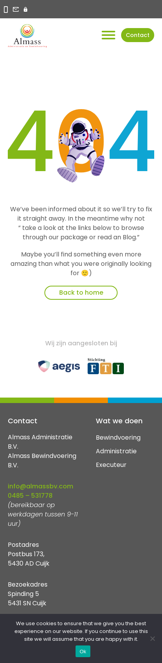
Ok (82, 651)
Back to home (81, 292)
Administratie (116, 451)
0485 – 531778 (30, 495)
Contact (138, 35)
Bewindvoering (118, 437)
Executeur (111, 464)
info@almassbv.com (40, 486)
